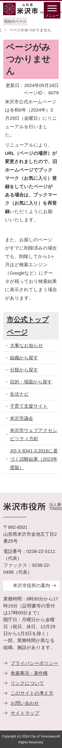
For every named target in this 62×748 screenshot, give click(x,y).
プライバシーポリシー (34, 663)
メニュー (52, 15)
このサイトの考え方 (32, 693)
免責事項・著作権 (29, 673)
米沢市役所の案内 (31, 585)
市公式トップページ (28, 326)
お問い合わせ (25, 703)
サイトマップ (25, 713)
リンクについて (27, 683)
